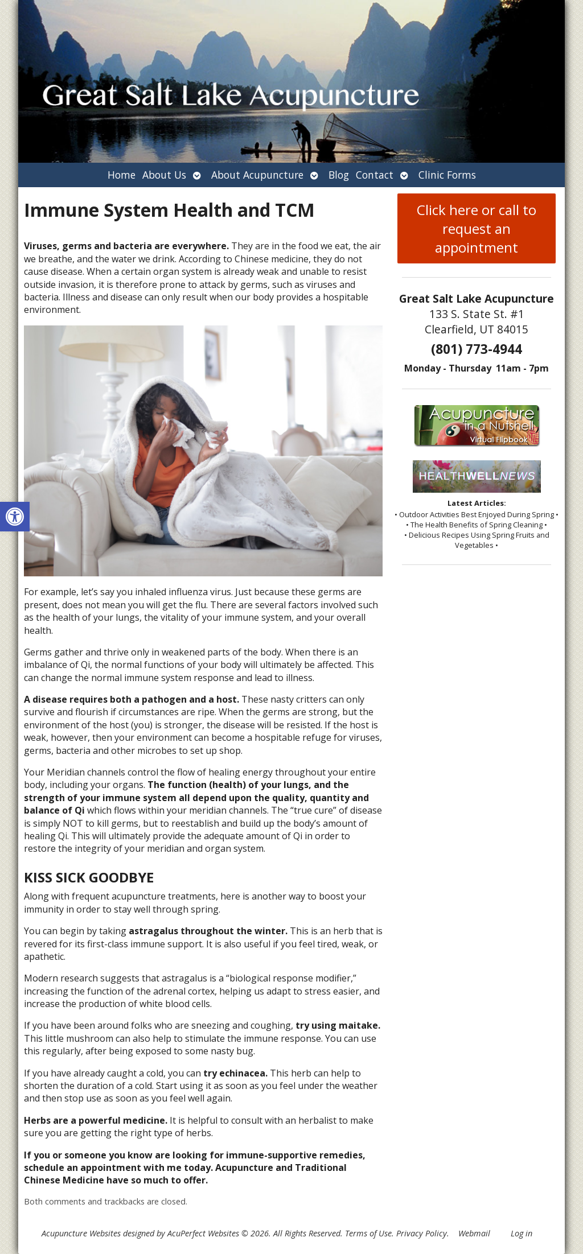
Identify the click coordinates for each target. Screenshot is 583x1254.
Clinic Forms (447, 175)
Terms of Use (368, 1233)
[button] (15, 516)
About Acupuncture (257, 175)
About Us (164, 175)
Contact (374, 175)
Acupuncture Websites (81, 1233)
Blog (339, 175)
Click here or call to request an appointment (476, 228)
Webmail (474, 1233)
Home (122, 175)
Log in (521, 1233)
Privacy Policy (421, 1233)
